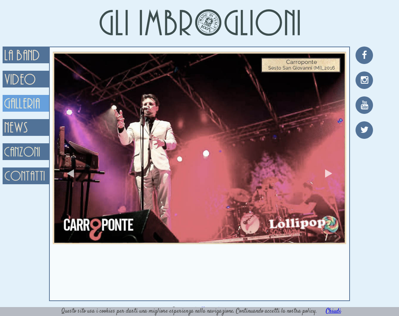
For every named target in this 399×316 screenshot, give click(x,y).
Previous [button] (70, 173)
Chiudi (333, 311)
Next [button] (328, 173)
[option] (199, 148)
